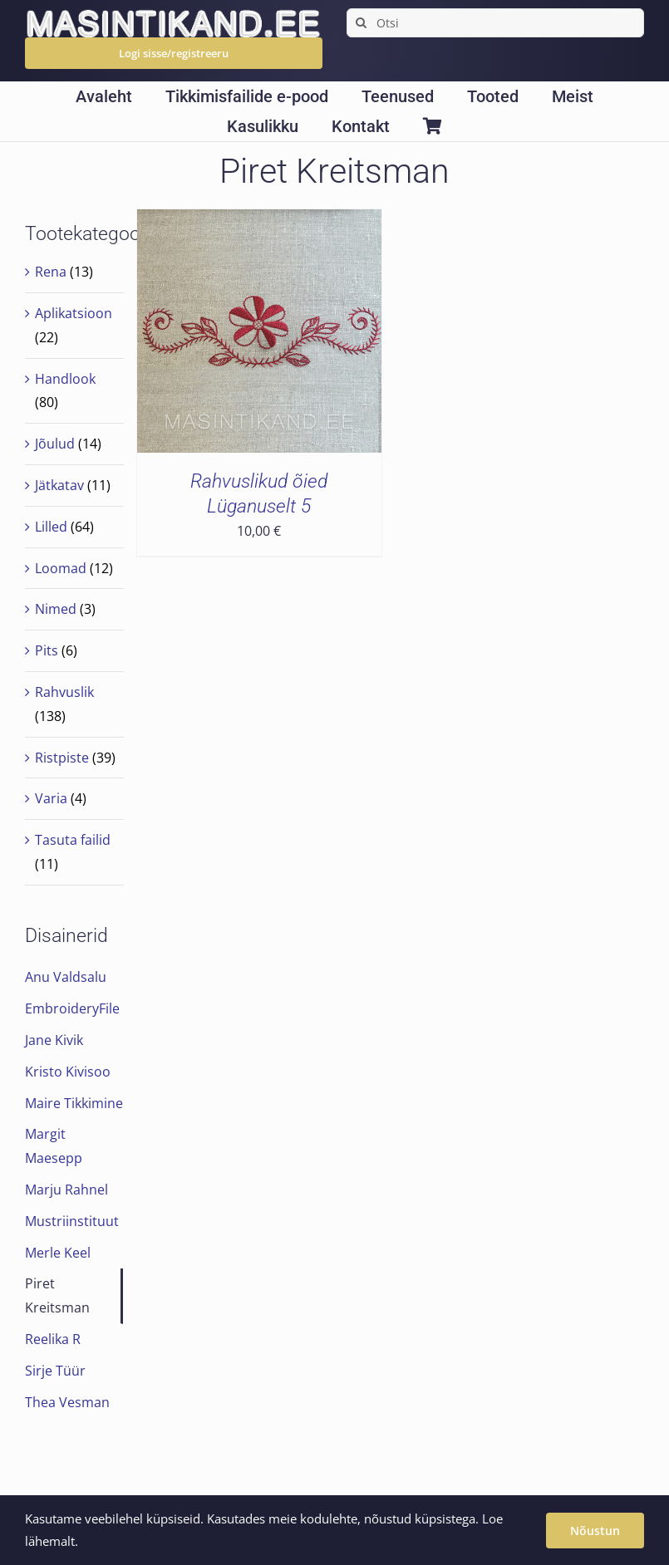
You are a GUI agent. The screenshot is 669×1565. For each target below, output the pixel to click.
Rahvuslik (64, 692)
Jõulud (55, 443)
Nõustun (595, 1530)
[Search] (361, 22)
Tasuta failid (73, 840)
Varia (51, 798)
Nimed (55, 609)
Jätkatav (59, 485)
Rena (50, 271)
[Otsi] (495, 22)
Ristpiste (62, 757)
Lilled (51, 527)
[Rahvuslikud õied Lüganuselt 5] (259, 221)
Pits (46, 650)
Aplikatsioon (73, 313)
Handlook (65, 379)
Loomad (60, 568)
